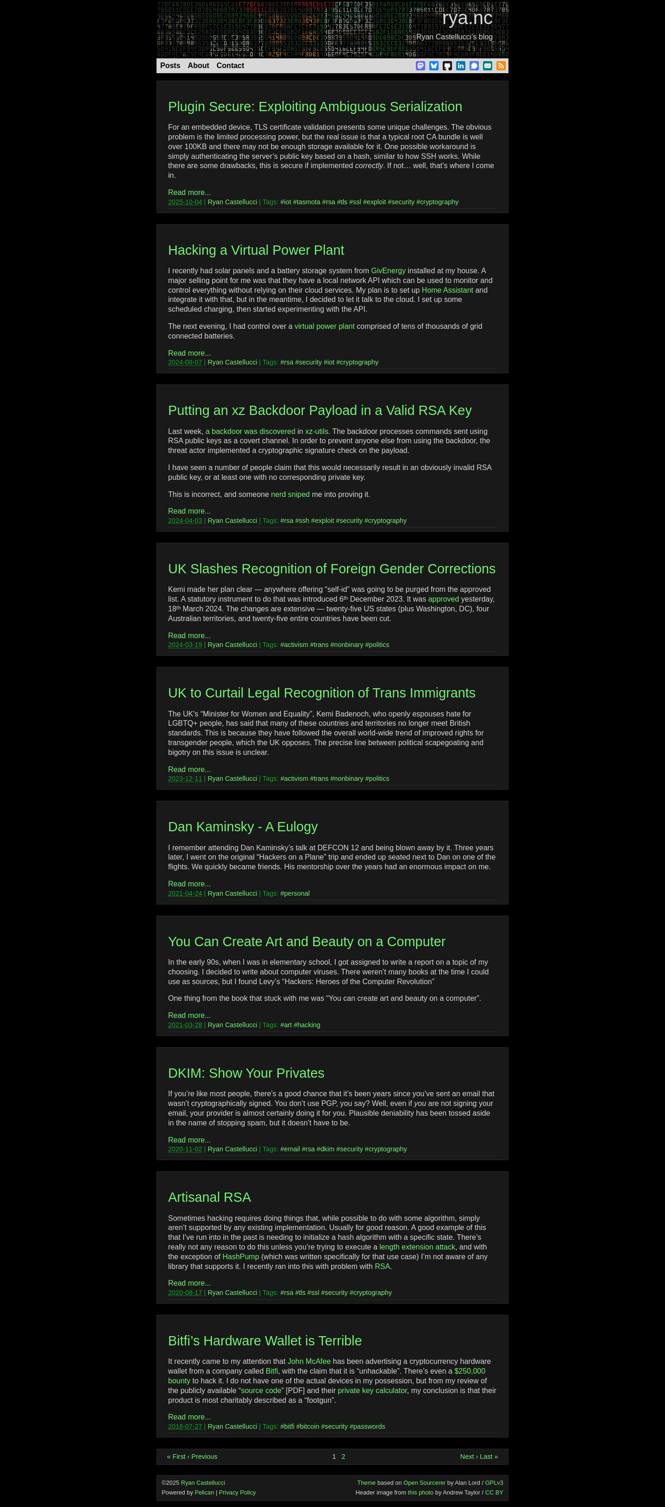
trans (321, 644)
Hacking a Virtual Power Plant (256, 250)
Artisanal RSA (209, 1197)
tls (344, 202)
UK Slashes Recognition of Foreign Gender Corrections (332, 568)
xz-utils (316, 431)
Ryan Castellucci (232, 202)
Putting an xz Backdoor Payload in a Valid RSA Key (320, 410)
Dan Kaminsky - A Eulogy (243, 826)
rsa (330, 202)
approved (443, 599)
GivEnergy (388, 271)
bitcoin (310, 1426)
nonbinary (348, 644)
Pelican (204, 1492)
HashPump (240, 1257)
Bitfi (272, 1371)
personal (296, 893)
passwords (369, 1426)
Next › (469, 1456)
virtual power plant (325, 326)
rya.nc (467, 17)
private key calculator (372, 1390)
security (403, 202)
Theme (367, 1482)
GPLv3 (494, 1482)
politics (379, 644)
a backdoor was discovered (250, 431)
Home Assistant (447, 290)
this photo (421, 1492)
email (292, 1149)
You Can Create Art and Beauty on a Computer (306, 941)
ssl (357, 202)
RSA (382, 1266)
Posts (170, 65)
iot (287, 202)
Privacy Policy (237, 1492)
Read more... (189, 192)
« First (176, 1456)
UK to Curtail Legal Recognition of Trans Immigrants (322, 692)
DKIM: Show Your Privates (246, 1073)
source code (261, 1390)
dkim (327, 1149)
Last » (489, 1456)
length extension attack (417, 1247)
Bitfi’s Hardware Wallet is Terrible (265, 1340)
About (198, 65)
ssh (304, 520)
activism (296, 644)
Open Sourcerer (424, 1482)
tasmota (308, 202)
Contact (231, 65)
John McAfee (309, 1361)
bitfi (289, 1426)
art (288, 1025)
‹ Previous (203, 1456)
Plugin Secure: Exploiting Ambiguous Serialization (315, 106)
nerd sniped (290, 494)
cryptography (439, 202)
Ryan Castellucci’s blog (454, 37)
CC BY (494, 1492)
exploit (376, 202)
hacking (308, 1025)
